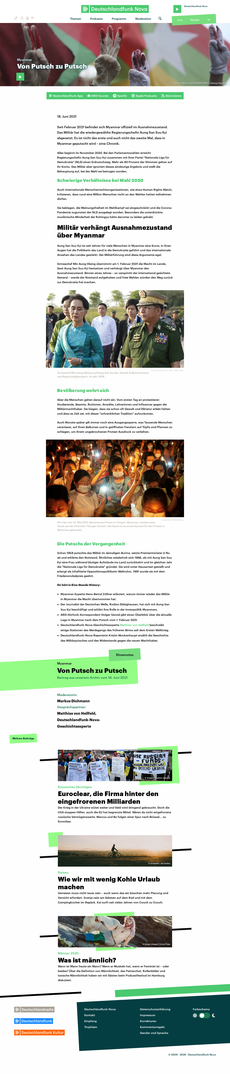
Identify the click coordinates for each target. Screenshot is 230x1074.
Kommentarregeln (152, 1027)
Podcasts (96, 18)
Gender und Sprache (154, 1032)
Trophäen (90, 1027)
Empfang (90, 1021)
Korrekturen (148, 1021)
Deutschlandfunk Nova (100, 1009)
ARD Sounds (98, 96)
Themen (75, 18)
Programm (119, 18)
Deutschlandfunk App (66, 96)
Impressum (147, 1015)
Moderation (143, 18)
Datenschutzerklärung (155, 1009)
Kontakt (89, 1015)
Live (179, 19)
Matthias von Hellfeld (134, 625)
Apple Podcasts (144, 96)
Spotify (120, 96)
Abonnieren (171, 96)
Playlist (194, 19)
